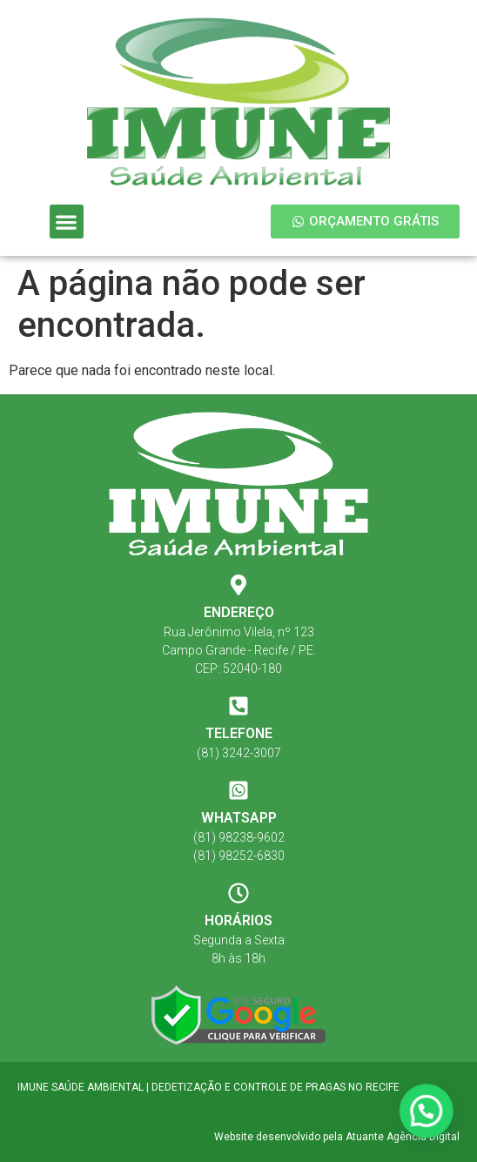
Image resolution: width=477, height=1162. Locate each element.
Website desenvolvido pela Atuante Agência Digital (337, 1137)
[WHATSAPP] (238, 790)
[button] (67, 221)
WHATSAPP (239, 817)
